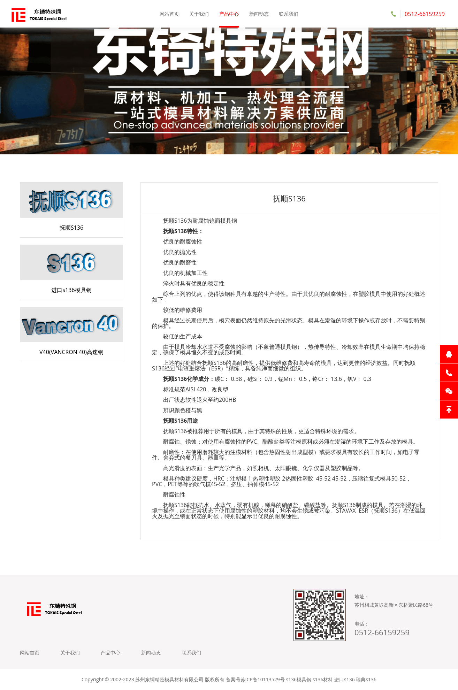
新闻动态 (259, 13)
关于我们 (199, 13)
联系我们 (288, 13)
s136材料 (323, 679)
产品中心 (229, 13)
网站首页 (169, 13)
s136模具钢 (298, 679)
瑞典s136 (366, 679)
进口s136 (344, 679)
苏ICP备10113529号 (263, 679)
